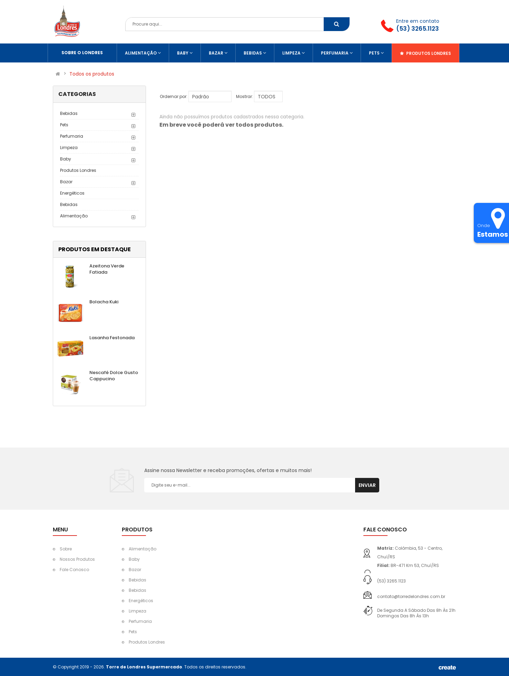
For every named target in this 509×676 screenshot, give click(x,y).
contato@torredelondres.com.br (411, 596)
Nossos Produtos (77, 559)
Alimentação (74, 216)
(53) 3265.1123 (417, 29)
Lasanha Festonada (112, 337)
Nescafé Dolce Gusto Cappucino (113, 375)
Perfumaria (71, 136)
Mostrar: (244, 96)
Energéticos (72, 193)
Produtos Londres (78, 170)
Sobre (66, 549)
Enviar (367, 485)
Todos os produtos (91, 74)
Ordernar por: (173, 96)
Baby (65, 159)
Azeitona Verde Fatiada (106, 269)
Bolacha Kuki (103, 301)
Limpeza (69, 147)
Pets (64, 125)
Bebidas (69, 113)
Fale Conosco (74, 569)
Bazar (66, 182)
